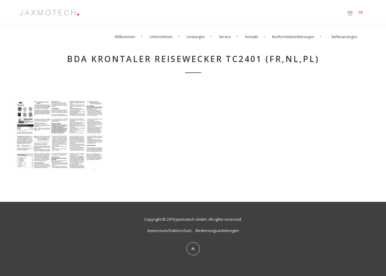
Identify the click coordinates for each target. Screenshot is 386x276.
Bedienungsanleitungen (217, 230)
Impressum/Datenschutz (169, 230)
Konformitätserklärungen (293, 36)
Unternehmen (161, 36)
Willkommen (125, 36)
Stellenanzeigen (344, 36)
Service (225, 36)
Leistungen (196, 36)
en (350, 12)
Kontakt (251, 36)
